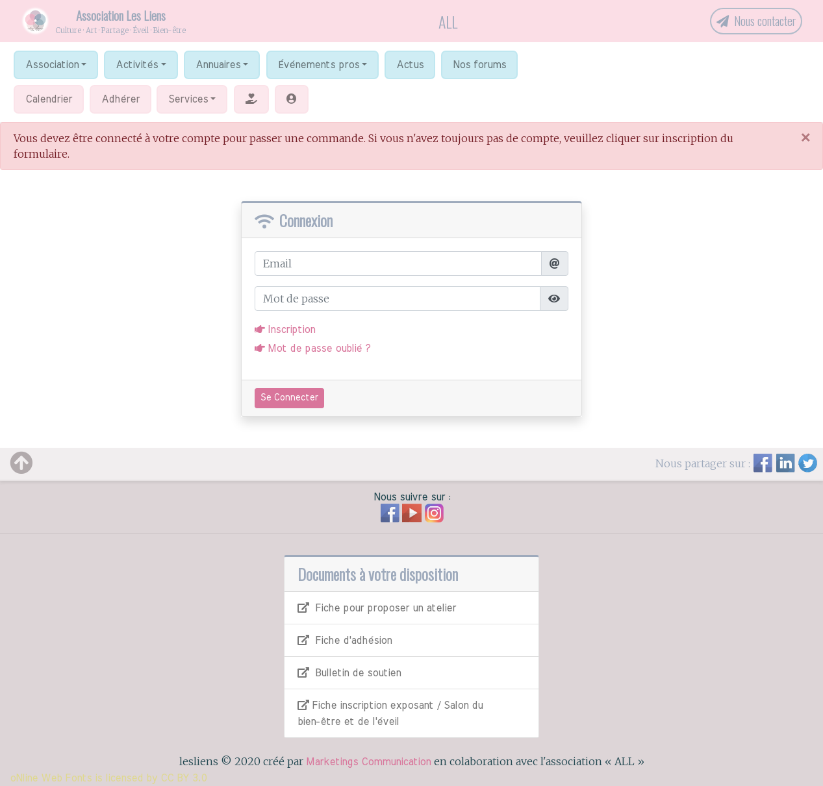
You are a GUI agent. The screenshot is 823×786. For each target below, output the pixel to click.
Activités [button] (137, 65)
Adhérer (120, 99)
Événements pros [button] (318, 65)
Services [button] (188, 99)
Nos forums (479, 65)
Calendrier (48, 99)
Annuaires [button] (218, 65)
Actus (410, 65)
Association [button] (52, 65)
